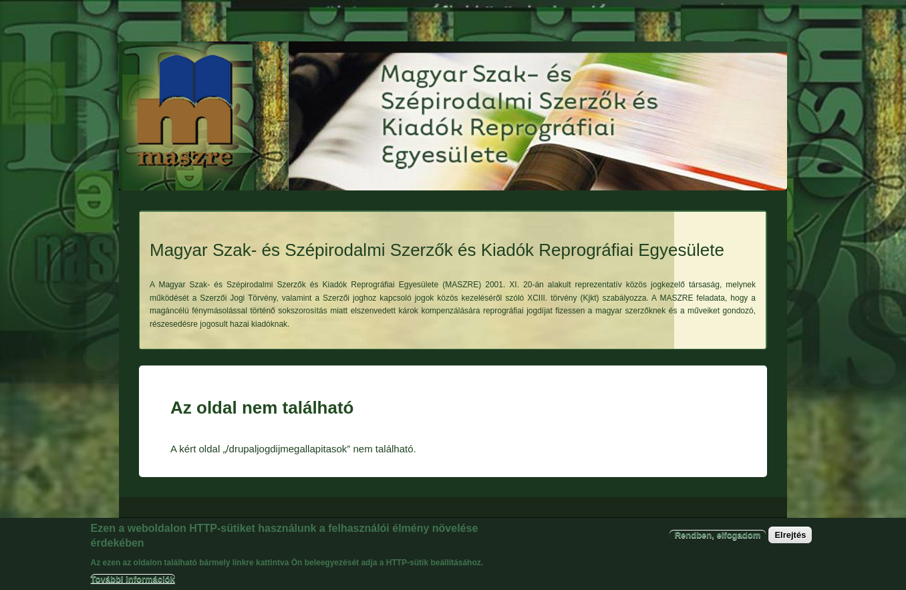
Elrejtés (790, 540)
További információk (133, 584)
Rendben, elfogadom (718, 540)
